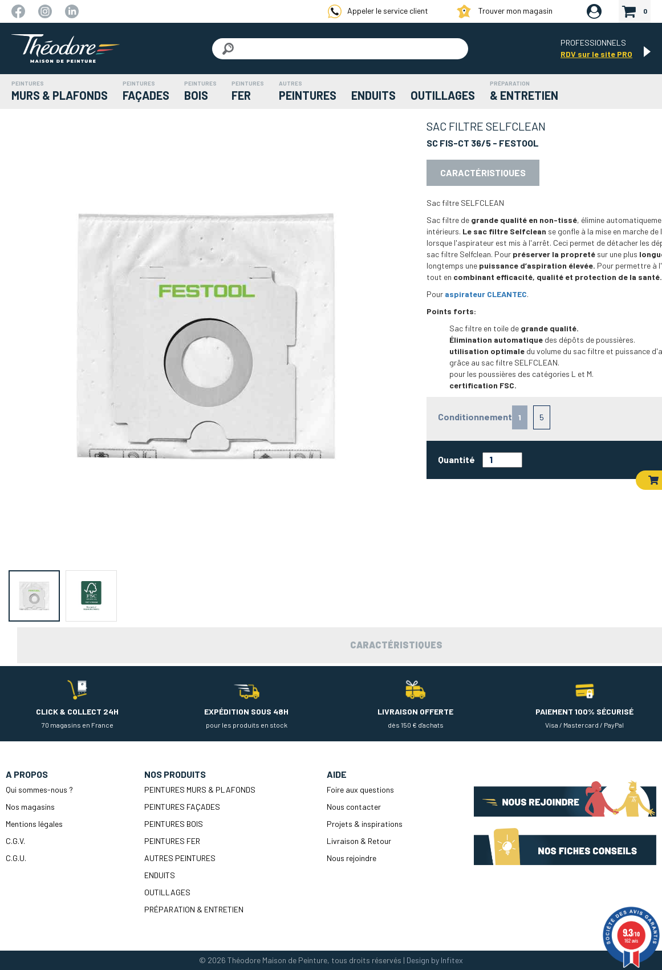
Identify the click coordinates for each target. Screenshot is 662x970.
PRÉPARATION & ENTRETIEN (193, 909)
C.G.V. (15, 841)
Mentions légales (34, 824)
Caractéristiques (483, 172)
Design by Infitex (435, 960)
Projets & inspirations (365, 824)
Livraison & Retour (359, 841)
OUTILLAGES (167, 892)
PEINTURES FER (172, 841)
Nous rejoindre (351, 858)
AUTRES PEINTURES (180, 858)
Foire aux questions (360, 789)
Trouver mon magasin (505, 11)
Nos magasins (30, 806)
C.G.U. (16, 858)
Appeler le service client (378, 11)
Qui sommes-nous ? (39, 789)
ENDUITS (159, 875)
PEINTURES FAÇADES (182, 806)
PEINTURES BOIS (173, 824)
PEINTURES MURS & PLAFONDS (199, 789)
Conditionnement (475, 416)
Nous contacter (354, 806)
